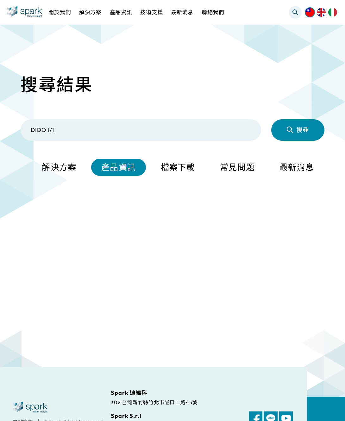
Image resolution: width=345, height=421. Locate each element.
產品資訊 (118, 167)
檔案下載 (178, 167)
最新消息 (296, 167)
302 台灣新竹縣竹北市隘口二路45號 (154, 402)
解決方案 (59, 167)
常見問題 (237, 167)
